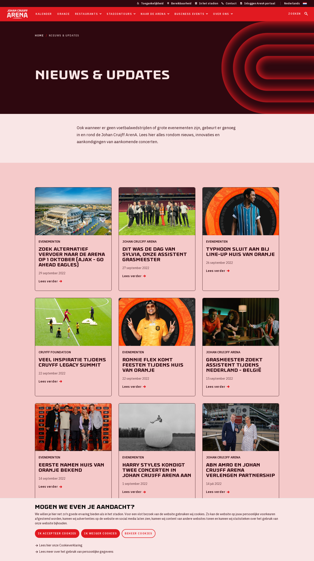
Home (39, 35)
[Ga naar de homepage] (17, 14)
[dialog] (157, 529)
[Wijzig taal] (293, 3)
